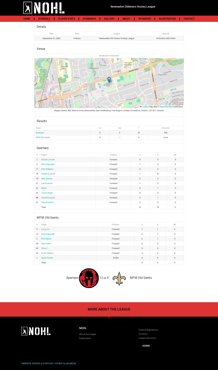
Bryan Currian (47, 258)
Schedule (44, 18)
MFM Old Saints (43, 137)
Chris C (44, 248)
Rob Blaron (46, 239)
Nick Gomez (46, 178)
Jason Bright (47, 193)
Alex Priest (46, 243)
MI (175, 155)
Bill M (43, 188)
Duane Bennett (47, 234)
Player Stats (66, 18)
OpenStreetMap (166, 107)
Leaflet (144, 107)
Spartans (40, 133)
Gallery (109, 18)
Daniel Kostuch (48, 197)
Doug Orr (45, 229)
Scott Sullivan (47, 253)
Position (113, 155)
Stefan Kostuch (48, 174)
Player (44, 155)
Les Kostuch (47, 183)
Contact (189, 18)
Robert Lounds (48, 159)
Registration (167, 18)
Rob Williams (47, 169)
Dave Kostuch (47, 202)
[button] (109, 80)
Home (26, 18)
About (126, 18)
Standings (89, 18)
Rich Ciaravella (47, 164)
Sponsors (144, 18)
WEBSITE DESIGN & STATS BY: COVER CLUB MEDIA (49, 363)
